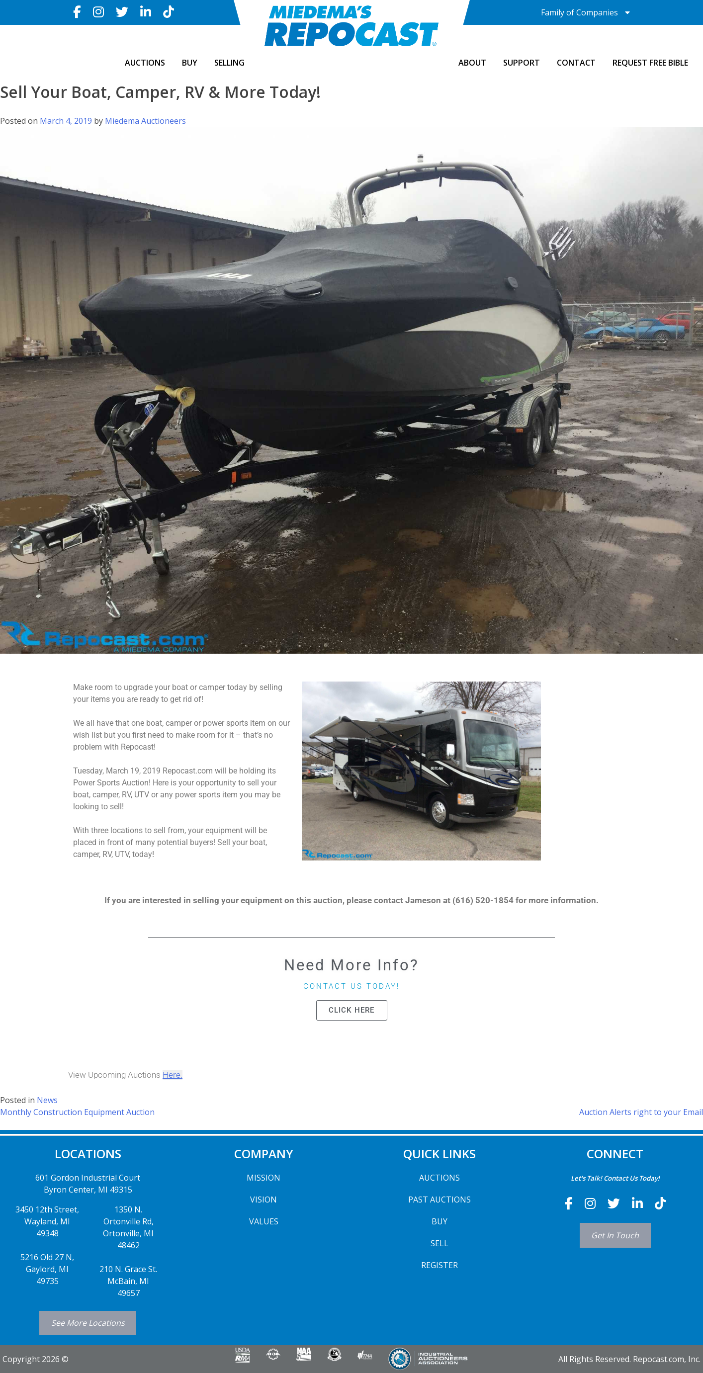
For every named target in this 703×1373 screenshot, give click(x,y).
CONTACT (576, 62)
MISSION (263, 1177)
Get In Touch (615, 1235)
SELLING (229, 62)
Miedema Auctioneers (145, 120)
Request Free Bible (650, 62)
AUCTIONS (145, 62)
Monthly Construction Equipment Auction (77, 1112)
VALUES (263, 1221)
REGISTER (439, 1265)
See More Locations (88, 1322)
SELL (439, 1243)
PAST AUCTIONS (439, 1199)
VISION (263, 1199)
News (47, 1100)
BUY (189, 62)
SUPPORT (521, 62)
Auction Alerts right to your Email (641, 1112)
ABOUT (472, 62)
